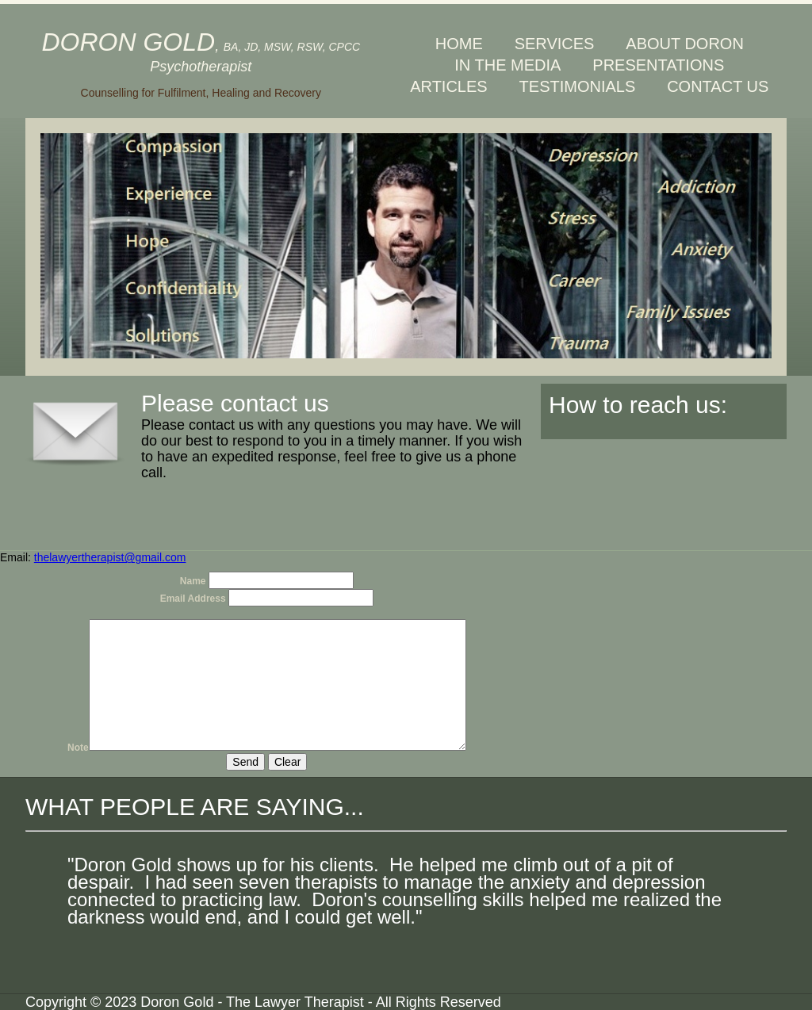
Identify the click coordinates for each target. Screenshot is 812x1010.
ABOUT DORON (685, 43)
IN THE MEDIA (507, 65)
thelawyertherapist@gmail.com (110, 557)
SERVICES (555, 43)
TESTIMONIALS (577, 86)
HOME (459, 43)
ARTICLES (448, 86)
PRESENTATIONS (658, 65)
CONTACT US (717, 86)
